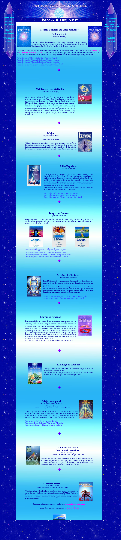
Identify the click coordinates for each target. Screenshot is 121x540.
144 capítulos (96, 51)
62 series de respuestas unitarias (31, 52)
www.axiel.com (73, 508)
